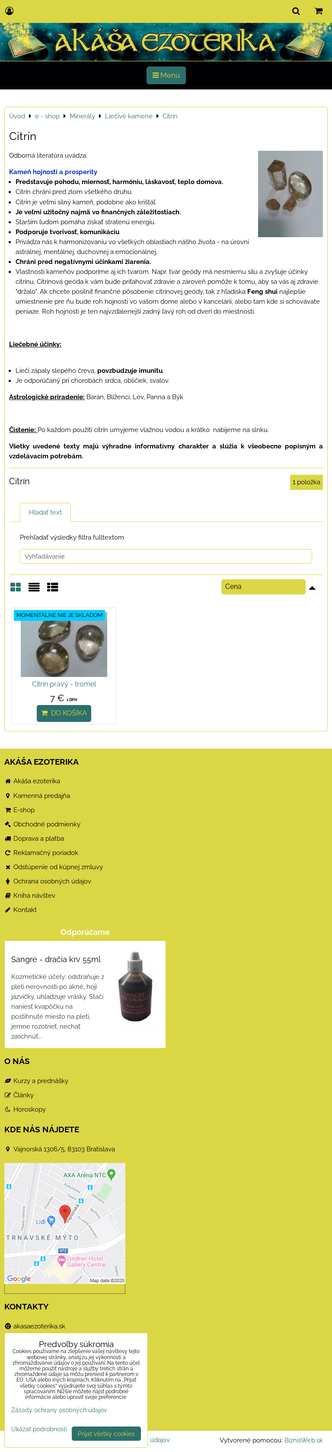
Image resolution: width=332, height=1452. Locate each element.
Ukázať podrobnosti (39, 1429)
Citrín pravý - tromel (61, 684)
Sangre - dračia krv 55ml (56, 959)
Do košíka (61, 713)
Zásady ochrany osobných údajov (59, 1410)
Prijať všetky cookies (106, 1433)
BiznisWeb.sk (303, 1440)
